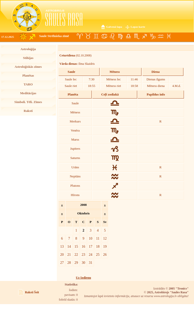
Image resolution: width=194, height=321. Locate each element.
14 (69, 246)
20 (62, 254)
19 (105, 246)
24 (90, 254)
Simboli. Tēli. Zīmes (28, 102)
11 (98, 238)
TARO (28, 84)
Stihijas (28, 58)
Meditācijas (28, 93)
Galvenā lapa (114, 26)
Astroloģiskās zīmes (28, 67)
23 (83, 254)
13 (62, 246)
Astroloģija (28, 49)
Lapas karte (138, 26)
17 (90, 246)
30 (83, 263)
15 (76, 246)
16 (83, 246)
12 (105, 238)
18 (98, 246)
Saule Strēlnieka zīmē (54, 36)
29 (76, 263)
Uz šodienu (83, 277)
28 (69, 263)
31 (90, 263)
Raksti (28, 111)
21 (69, 254)
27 (62, 263)
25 (98, 254)
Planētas (28, 75)
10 (90, 238)
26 (105, 254)
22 (76, 254)
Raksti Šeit (32, 292)
